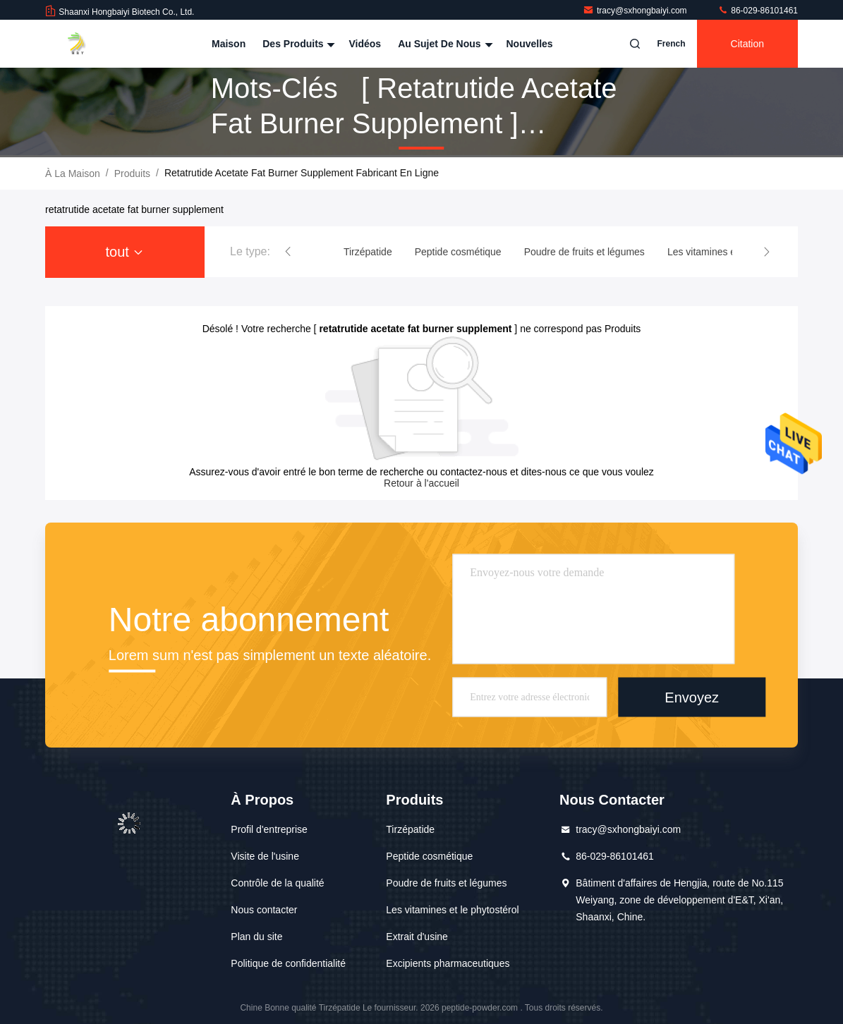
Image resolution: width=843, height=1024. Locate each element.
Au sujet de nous (443, 43)
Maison (228, 43)
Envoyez (692, 697)
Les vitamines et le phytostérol (452, 909)
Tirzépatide (410, 829)
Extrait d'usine (417, 936)
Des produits (297, 43)
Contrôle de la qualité (277, 883)
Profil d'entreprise (269, 829)
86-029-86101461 (757, 11)
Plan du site (256, 936)
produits (132, 173)
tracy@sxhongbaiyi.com (636, 11)
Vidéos (364, 43)
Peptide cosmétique (429, 856)
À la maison (72, 173)
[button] (287, 251)
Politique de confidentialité (288, 963)
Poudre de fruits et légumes (446, 883)
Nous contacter (264, 909)
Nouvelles (530, 43)
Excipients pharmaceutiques (447, 963)
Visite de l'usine (265, 856)
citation (747, 43)
